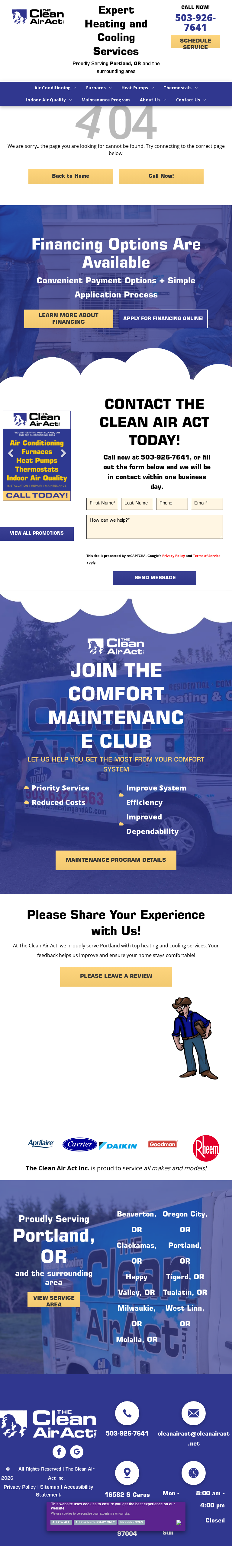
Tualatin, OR (185, 1293)
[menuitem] (55, 88)
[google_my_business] (76, 1452)
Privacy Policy (173, 555)
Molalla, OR (136, 1340)
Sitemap (49, 1487)
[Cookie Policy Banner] (116, 1516)
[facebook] (59, 1452)
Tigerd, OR (185, 1277)
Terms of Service (207, 555)
